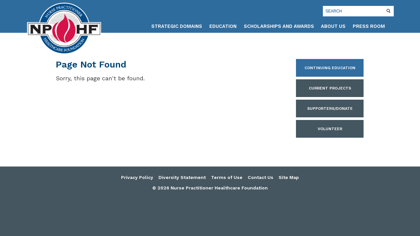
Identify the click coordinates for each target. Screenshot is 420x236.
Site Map (289, 177)
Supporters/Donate (330, 108)
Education (223, 26)
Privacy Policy (137, 177)
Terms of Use (226, 177)
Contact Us (260, 177)
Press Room (369, 26)
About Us (333, 26)
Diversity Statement (182, 177)
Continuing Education (329, 68)
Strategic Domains (176, 26)
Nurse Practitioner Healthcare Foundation (64, 28)
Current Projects (330, 88)
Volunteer (330, 129)
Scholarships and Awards (279, 26)
